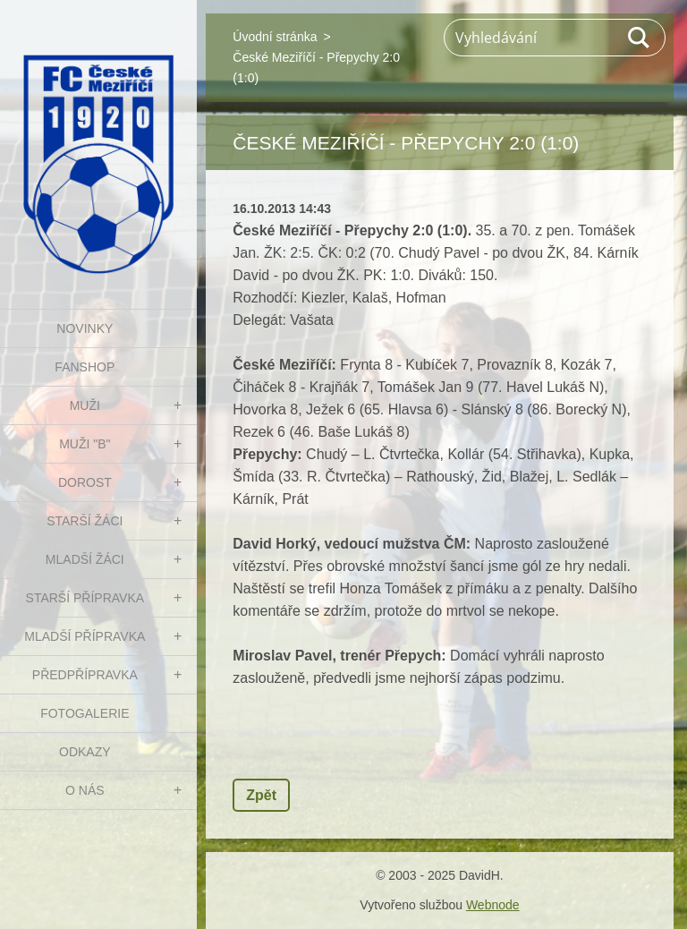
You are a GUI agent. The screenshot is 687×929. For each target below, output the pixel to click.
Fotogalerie (84, 713)
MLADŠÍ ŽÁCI (85, 559)
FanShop (84, 367)
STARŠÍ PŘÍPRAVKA (85, 598)
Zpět (261, 795)
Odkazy (85, 752)
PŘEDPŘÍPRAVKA (85, 675)
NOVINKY (84, 328)
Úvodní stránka (275, 37)
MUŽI (85, 405)
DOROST (85, 482)
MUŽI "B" (84, 444)
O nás (85, 790)
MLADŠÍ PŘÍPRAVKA (84, 636)
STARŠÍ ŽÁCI (85, 521)
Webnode (493, 905)
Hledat (639, 37)
